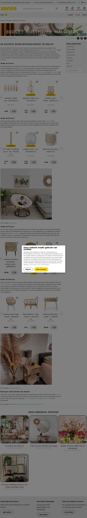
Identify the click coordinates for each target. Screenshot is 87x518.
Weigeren (28, 269)
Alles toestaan (41, 269)
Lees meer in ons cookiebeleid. (39, 264)
